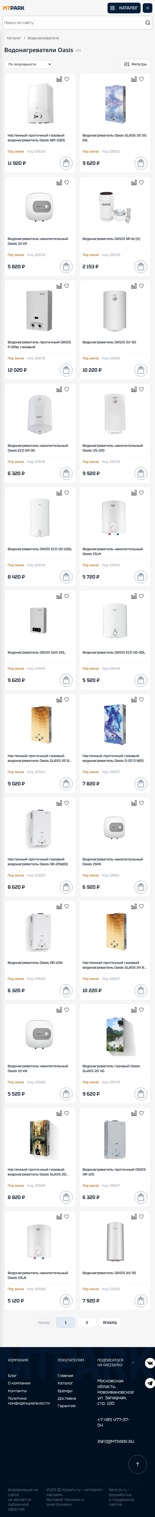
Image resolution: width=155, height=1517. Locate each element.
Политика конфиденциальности (29, 1401)
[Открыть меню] (147, 8)
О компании (19, 1383)
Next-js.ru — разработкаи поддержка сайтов (121, 1497)
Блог (12, 1375)
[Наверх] (137, 1464)
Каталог (14, 38)
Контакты (17, 1390)
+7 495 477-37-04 (113, 1422)
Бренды (65, 1390)
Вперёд (110, 1322)
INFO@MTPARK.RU (115, 1441)
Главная (65, 1375)
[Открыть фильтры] (135, 64)
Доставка (67, 1398)
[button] (77, 23)
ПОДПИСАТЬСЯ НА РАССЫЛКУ (115, 1362)
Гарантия (67, 1405)
